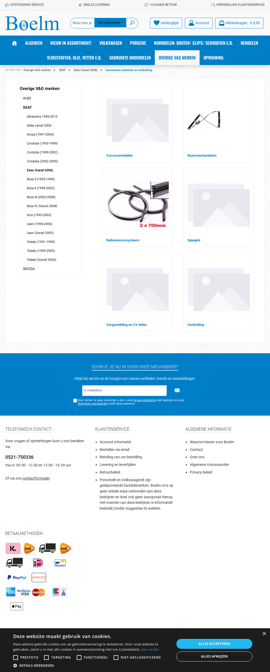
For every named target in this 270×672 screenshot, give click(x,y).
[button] (91, 665)
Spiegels (193, 240)
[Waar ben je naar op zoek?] (82, 23)
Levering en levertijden (118, 464)
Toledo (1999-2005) (41, 251)
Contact (196, 449)
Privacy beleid (201, 472)
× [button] (264, 634)
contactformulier (36, 478)
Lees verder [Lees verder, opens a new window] (150, 649)
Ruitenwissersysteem (122, 240)
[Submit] (177, 390)
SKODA (29, 269)
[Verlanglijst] (166, 23)
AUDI (27, 98)
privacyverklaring (145, 400)
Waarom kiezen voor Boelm (212, 442)
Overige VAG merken (40, 88)
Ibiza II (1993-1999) (41, 179)
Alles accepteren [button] (214, 643)
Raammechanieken (201, 155)
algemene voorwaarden (93, 403)
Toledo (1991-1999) (41, 242)
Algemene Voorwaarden (209, 464)
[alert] (135, 650)
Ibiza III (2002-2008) (41, 197)
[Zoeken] (132, 23)
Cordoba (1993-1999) (42, 143)
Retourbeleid (110, 472)
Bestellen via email (114, 449)
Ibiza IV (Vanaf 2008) (42, 206)
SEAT (27, 107)
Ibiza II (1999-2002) (41, 188)
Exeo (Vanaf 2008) (40, 170)
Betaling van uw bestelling (121, 457)
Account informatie (115, 442)
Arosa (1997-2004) (40, 134)
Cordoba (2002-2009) (42, 161)
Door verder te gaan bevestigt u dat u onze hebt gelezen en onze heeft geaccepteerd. (131, 402)
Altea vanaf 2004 (39, 125)
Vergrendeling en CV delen (126, 325)
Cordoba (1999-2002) (42, 152)
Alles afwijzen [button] (214, 656)
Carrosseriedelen (119, 155)
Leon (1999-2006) (39, 224)
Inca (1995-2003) (39, 215)
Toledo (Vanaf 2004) (41, 260)
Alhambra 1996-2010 (42, 116)
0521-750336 (19, 457)
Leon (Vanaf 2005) (40, 233)
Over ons (197, 457)
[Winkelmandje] (239, 23)
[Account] (199, 23)
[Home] (14, 43)
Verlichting (195, 325)
